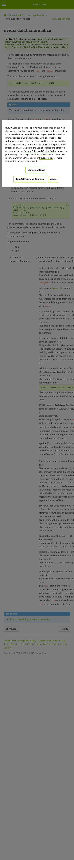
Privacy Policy (31, 151)
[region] (37, 153)
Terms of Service (42, 154)
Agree (53, 179)
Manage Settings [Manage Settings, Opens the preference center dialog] (36, 170)
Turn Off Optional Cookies (30, 179)
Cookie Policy (49, 151)
